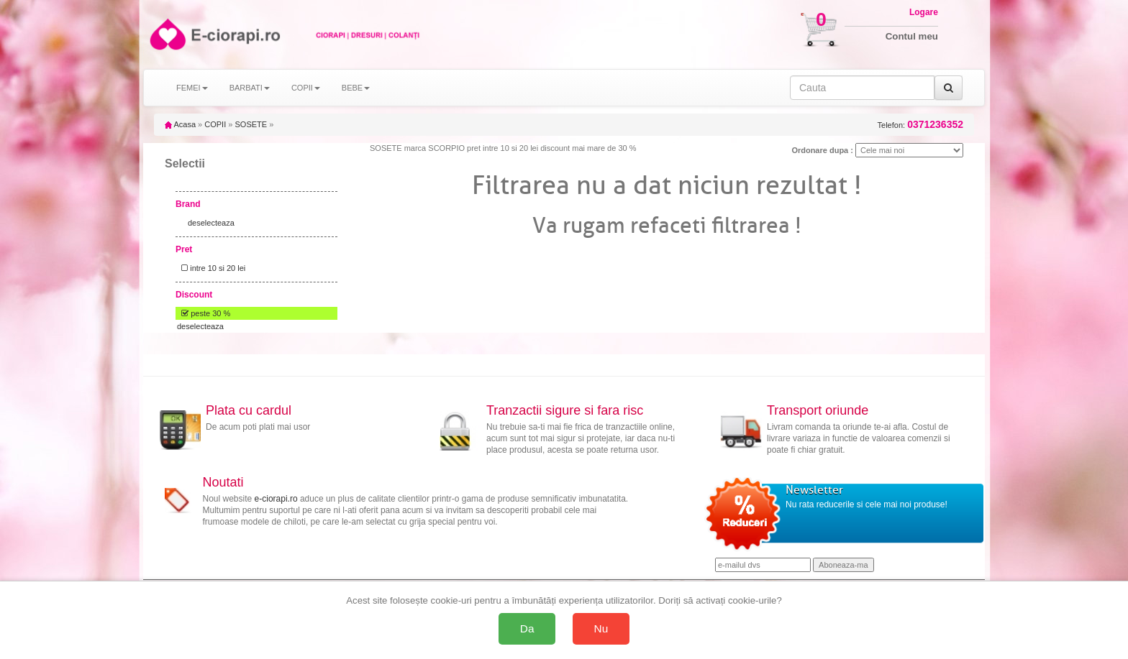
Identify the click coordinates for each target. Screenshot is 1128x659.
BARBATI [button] (249, 87)
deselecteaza (211, 222)
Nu (601, 628)
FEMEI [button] (192, 87)
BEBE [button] (356, 87)
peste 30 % (203, 313)
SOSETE (251, 124)
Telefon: (920, 124)
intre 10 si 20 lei (211, 268)
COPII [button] (305, 87)
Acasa (180, 124)
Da (527, 628)
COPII (215, 124)
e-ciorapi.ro (276, 499)
